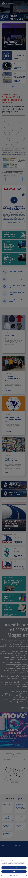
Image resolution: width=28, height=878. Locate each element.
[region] (14, 867)
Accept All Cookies (14, 868)
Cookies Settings (14, 875)
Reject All (14, 871)
